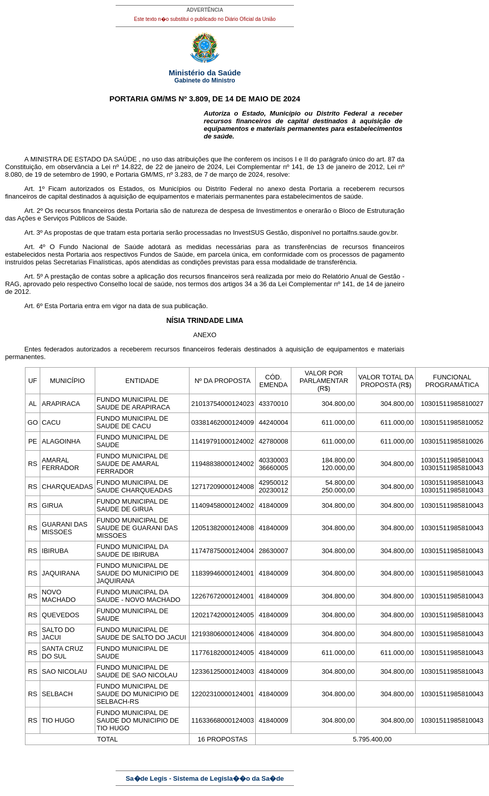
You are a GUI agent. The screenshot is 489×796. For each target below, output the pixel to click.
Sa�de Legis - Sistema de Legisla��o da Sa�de (205, 778)
